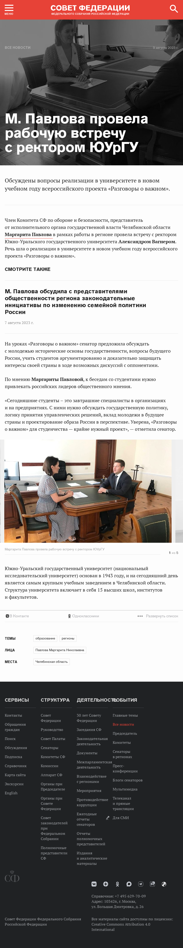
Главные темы (125, 715)
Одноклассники (85, 615)
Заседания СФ (89, 729)
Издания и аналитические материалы (92, 858)
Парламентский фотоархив (164, 884)
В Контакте (19, 615)
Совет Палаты (53, 738)
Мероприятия (89, 790)
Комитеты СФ (53, 756)
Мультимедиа (125, 789)
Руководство (52, 729)
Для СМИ (121, 817)
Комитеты (122, 742)
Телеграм (140, 884)
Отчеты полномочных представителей (91, 838)
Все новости (17, 48)
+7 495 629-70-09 (130, 896)
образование (45, 638)
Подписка (13, 756)
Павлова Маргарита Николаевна (60, 650)
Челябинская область (52, 661)
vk (94, 884)
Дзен (105, 884)
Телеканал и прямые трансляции (123, 803)
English (11, 793)
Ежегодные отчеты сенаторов (87, 819)
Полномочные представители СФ (54, 853)
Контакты (13, 715)
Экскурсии (14, 783)
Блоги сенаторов (127, 780)
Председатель (125, 733)
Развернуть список (162, 615)
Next (154, 492)
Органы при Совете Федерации (51, 803)
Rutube (152, 884)
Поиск (10, 738)
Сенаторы (49, 747)
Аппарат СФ (51, 774)
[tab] (91, 616)
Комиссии (49, 765)
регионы (68, 638)
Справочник (16, 765)
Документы (87, 752)
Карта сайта (15, 774)
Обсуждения (16, 747)
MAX (129, 884)
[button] (9, 10)
